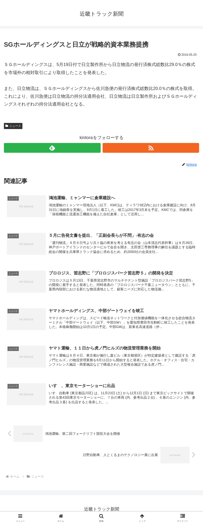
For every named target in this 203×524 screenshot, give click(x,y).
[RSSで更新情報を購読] (151, 148)
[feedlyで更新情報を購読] (52, 148)
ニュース (13, 126)
